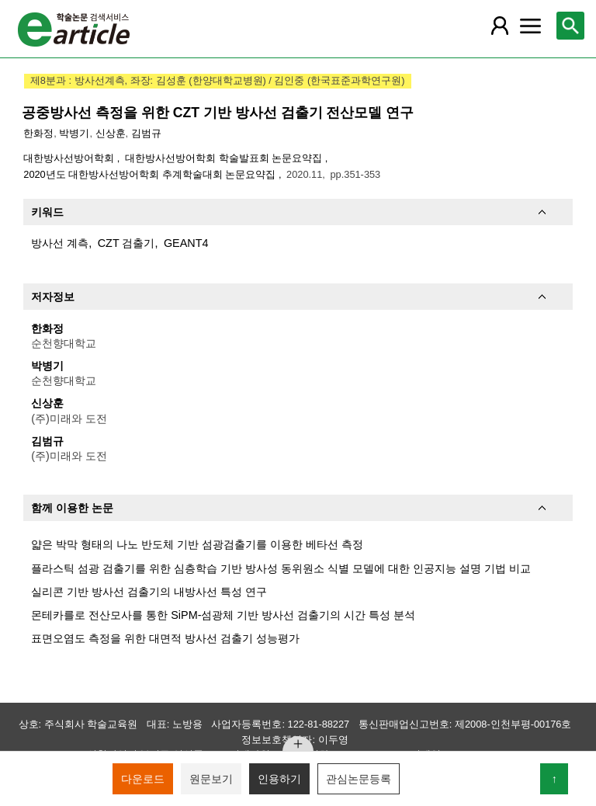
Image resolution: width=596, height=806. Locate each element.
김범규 (146, 133)
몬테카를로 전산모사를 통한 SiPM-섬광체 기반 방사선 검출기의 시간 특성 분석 (223, 615)
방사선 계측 (59, 243)
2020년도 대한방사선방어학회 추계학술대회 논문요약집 (151, 174)
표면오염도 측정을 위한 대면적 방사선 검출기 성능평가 (165, 638)
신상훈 (110, 133)
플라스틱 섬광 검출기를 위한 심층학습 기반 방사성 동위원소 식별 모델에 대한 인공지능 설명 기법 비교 (281, 568)
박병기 (74, 133)
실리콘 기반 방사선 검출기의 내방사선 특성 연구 (149, 591)
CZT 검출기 (126, 243)
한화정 (38, 133)
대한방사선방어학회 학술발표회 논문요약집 (225, 158)
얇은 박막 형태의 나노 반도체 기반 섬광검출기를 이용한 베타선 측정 (197, 544)
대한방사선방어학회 (70, 158)
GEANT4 (186, 243)
